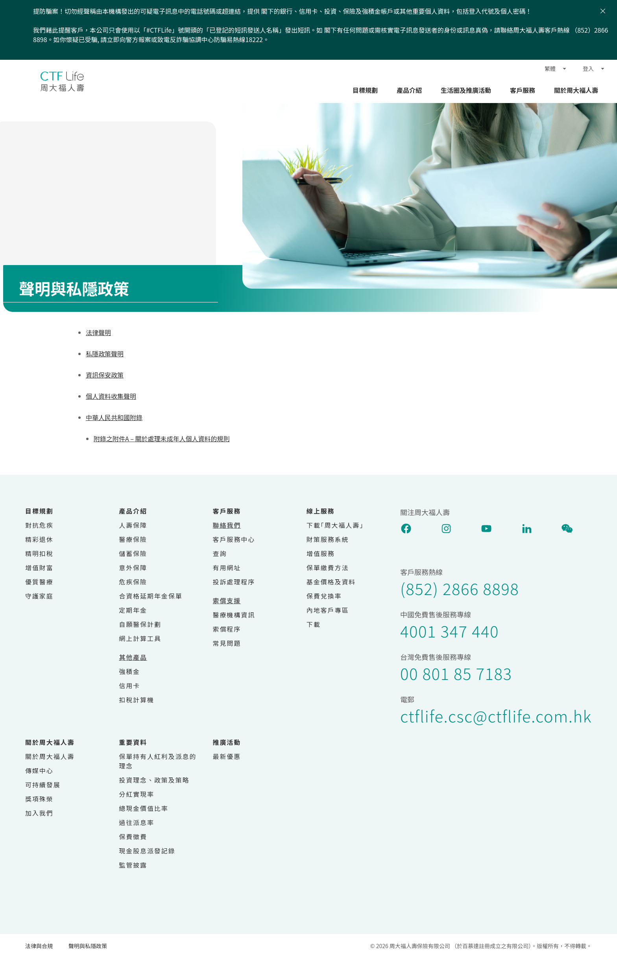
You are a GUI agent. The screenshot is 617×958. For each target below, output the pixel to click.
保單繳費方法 (328, 567)
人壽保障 (133, 525)
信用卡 (129, 685)
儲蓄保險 (133, 553)
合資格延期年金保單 (150, 596)
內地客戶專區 (328, 610)
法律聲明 (98, 332)
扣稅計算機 (136, 699)
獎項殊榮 (39, 798)
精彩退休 (39, 539)
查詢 (220, 553)
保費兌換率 (324, 596)
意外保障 (133, 567)
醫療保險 (133, 539)
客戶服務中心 (234, 539)
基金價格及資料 (331, 581)
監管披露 (133, 865)
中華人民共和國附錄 (114, 417)
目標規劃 (365, 90)
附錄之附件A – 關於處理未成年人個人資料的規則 (161, 438)
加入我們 (39, 813)
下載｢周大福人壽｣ (335, 525)
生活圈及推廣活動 (466, 90)
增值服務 (321, 553)
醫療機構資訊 (234, 614)
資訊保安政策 (105, 375)
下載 (314, 624)
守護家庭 (39, 596)
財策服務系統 (328, 539)
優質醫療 (39, 581)
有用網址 (227, 567)
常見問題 (227, 643)
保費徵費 (133, 836)
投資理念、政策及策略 (154, 780)
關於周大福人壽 (576, 90)
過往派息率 (136, 822)
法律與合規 (39, 946)
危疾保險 (133, 581)
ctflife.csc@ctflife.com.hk (496, 715)
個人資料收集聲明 (111, 396)
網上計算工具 (140, 638)
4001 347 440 (449, 630)
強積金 (129, 671)
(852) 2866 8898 (459, 588)
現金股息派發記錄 (147, 850)
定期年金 (133, 610)
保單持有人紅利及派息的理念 (157, 761)
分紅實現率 (136, 794)
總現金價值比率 (143, 808)
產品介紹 (409, 90)
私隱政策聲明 (105, 353)
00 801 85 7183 (456, 673)
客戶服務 (522, 90)
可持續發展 (43, 784)
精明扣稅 (39, 553)
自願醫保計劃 (140, 624)
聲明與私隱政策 (87, 946)
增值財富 (39, 567)
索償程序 (227, 629)
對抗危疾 (39, 525)
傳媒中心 (39, 770)
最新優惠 (227, 756)
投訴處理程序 (234, 581)
